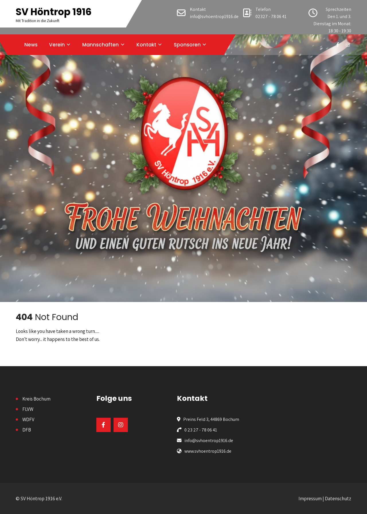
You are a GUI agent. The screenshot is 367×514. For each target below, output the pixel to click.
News (31, 44)
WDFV (28, 419)
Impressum (310, 498)
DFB (26, 430)
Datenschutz (338, 498)
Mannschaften (100, 44)
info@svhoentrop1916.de (214, 16)
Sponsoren (187, 44)
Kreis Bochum (36, 399)
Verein (57, 44)
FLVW (27, 409)
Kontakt (146, 44)
